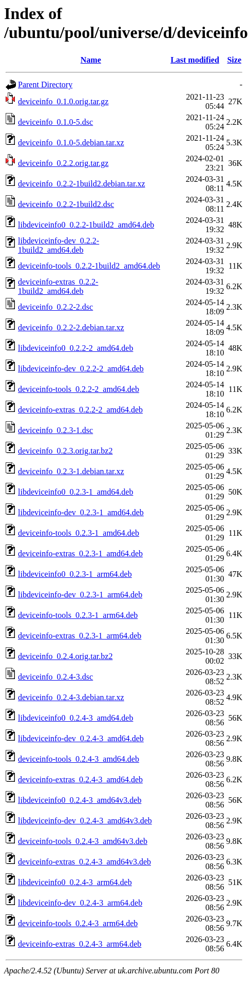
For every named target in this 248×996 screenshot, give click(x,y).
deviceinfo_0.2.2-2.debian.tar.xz (71, 327)
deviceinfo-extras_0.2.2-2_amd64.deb (80, 409)
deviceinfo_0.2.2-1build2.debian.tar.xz (81, 183)
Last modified (194, 59)
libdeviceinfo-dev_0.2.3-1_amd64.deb (81, 512)
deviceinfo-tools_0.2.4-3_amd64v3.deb (82, 841)
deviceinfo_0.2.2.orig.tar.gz (63, 163)
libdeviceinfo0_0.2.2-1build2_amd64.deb (86, 224)
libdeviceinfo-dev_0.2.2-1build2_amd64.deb (58, 245)
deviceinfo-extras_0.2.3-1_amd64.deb (80, 553)
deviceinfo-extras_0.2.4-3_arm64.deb (79, 943)
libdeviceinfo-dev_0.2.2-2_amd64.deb (81, 368)
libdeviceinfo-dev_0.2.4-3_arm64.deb (80, 902)
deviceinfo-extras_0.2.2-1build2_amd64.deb (58, 286)
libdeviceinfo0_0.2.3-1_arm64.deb (75, 574)
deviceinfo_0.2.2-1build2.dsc (66, 204)
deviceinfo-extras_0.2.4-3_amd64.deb (80, 779)
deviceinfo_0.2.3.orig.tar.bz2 (65, 450)
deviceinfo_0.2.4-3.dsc (55, 676)
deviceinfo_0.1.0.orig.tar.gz (63, 101)
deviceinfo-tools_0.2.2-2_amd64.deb (78, 389)
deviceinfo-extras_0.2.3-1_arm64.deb (79, 635)
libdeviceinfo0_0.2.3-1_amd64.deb (75, 491)
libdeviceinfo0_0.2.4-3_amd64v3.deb (79, 800)
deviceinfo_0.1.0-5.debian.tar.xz (71, 142)
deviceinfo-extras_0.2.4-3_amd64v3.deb (84, 861)
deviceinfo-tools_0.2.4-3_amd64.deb (78, 759)
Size (234, 59)
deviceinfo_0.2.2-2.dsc (55, 307)
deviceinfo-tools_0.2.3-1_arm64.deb (78, 615)
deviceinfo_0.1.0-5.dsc (55, 122)
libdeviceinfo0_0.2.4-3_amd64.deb (75, 717)
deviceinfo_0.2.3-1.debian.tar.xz (71, 471)
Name (91, 59)
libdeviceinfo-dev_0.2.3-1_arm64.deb (80, 594)
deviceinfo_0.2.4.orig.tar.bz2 (65, 656)
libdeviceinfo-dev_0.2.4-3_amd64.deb (81, 738)
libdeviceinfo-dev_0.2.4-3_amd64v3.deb (85, 820)
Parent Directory (45, 84)
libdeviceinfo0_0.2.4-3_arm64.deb (75, 882)
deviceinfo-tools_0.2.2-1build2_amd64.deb (89, 265)
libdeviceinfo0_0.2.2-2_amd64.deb (75, 348)
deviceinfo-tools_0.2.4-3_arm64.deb (78, 923)
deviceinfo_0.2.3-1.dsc (55, 430)
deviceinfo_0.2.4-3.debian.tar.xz (71, 697)
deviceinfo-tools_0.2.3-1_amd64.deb (78, 533)
